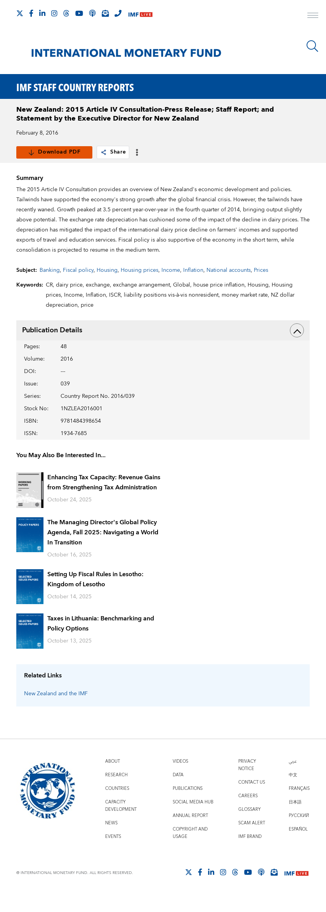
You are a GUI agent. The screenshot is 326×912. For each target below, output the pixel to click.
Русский (299, 833)
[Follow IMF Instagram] (54, 13)
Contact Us (251, 800)
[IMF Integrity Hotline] (117, 13)
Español (298, 847)
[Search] (312, 46)
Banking (50, 288)
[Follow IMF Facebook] (31, 13)
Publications (188, 806)
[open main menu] (312, 16)
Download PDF (54, 152)
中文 (293, 792)
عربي (293, 779)
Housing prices (139, 288)
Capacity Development (121, 823)
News (111, 841)
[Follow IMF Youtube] (79, 13)
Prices (261, 288)
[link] (103, 152)
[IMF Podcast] (92, 13)
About (112, 779)
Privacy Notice (247, 783)
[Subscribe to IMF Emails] (105, 13)
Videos (180, 779)
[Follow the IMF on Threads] (66, 13)
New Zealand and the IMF (56, 711)
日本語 (295, 820)
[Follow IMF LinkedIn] (42, 13)
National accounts (228, 288)
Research (116, 792)
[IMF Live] (140, 14)
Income (170, 288)
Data (178, 792)
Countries (117, 806)
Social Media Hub (193, 820)
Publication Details (163, 348)
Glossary (249, 827)
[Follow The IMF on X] (19, 13)
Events (113, 854)
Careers (248, 813)
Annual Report (190, 833)
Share (113, 152)
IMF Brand (250, 854)
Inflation (193, 288)
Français (299, 806)
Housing (107, 288)
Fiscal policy (78, 288)
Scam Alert (251, 841)
